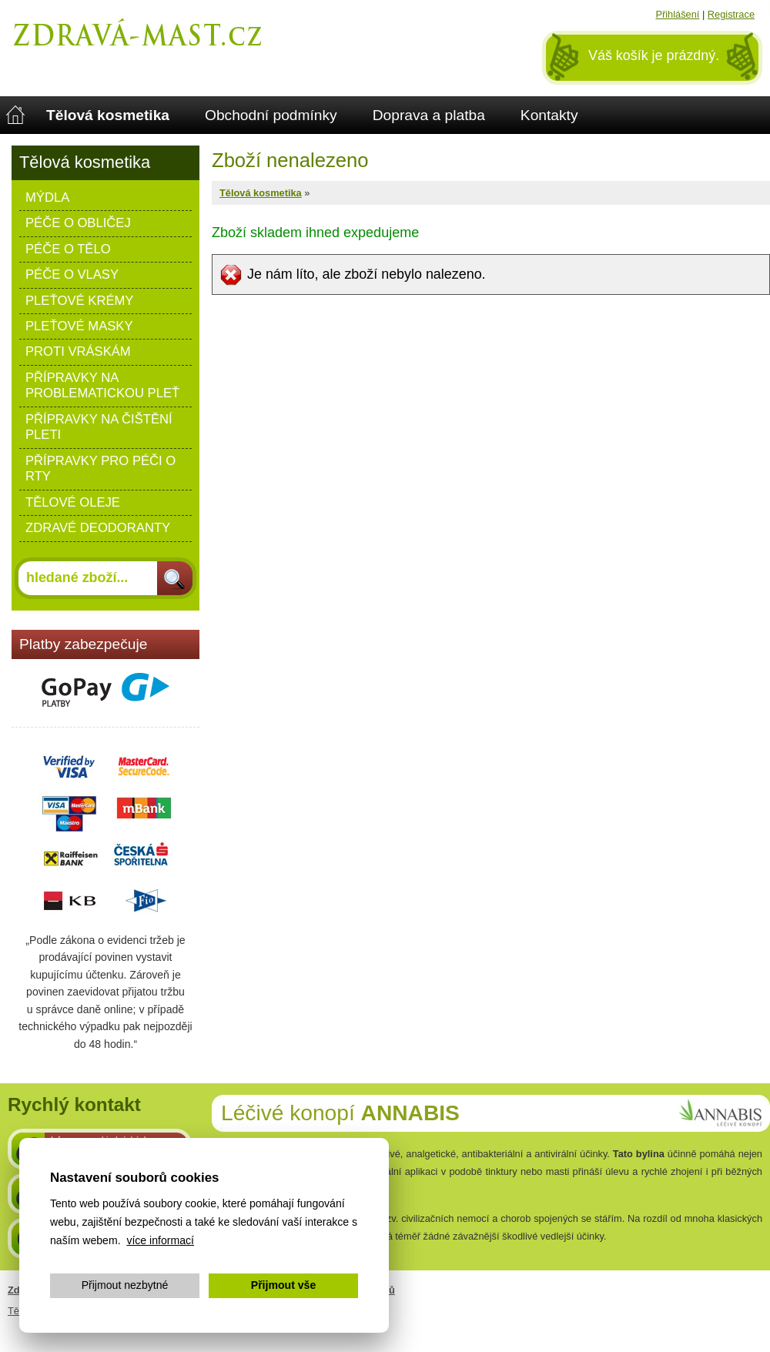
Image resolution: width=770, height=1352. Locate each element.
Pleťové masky (79, 326)
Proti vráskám (78, 351)
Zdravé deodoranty (97, 527)
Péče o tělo (68, 249)
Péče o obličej (78, 223)
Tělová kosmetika (107, 115)
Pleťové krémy (79, 300)
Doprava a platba (429, 115)
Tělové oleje (72, 502)
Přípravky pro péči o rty (100, 468)
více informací (160, 1240)
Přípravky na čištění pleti (98, 427)
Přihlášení (677, 14)
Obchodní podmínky (271, 115)
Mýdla (47, 197)
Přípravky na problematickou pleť (102, 385)
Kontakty (549, 115)
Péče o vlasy (72, 274)
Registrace (731, 14)
